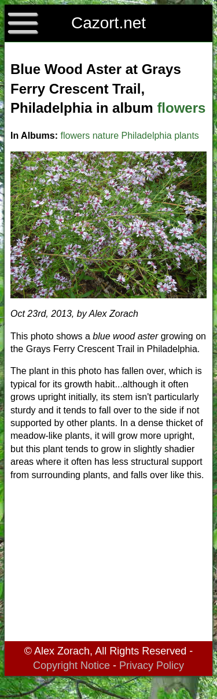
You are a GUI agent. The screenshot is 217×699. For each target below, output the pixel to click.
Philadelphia (147, 135)
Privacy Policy (151, 665)
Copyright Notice (71, 665)
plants (186, 135)
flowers (181, 108)
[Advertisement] (108, 563)
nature (106, 135)
